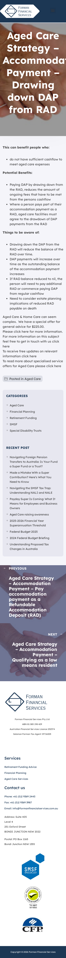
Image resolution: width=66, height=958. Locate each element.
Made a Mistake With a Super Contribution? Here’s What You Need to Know (30, 477)
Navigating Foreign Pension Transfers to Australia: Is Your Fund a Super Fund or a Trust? (34, 461)
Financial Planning (22, 411)
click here (29, 356)
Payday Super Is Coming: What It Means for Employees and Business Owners (33, 503)
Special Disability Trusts (26, 430)
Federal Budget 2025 (24, 531)
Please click (12, 332)
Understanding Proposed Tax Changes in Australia (29, 547)
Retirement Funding (23, 418)
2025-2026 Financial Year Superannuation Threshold (28, 523)
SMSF (13, 424)
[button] (53, 10)
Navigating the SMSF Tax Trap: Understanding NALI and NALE (31, 490)
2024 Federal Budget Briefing (29, 538)
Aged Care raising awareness (29, 514)
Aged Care (32, 379)
